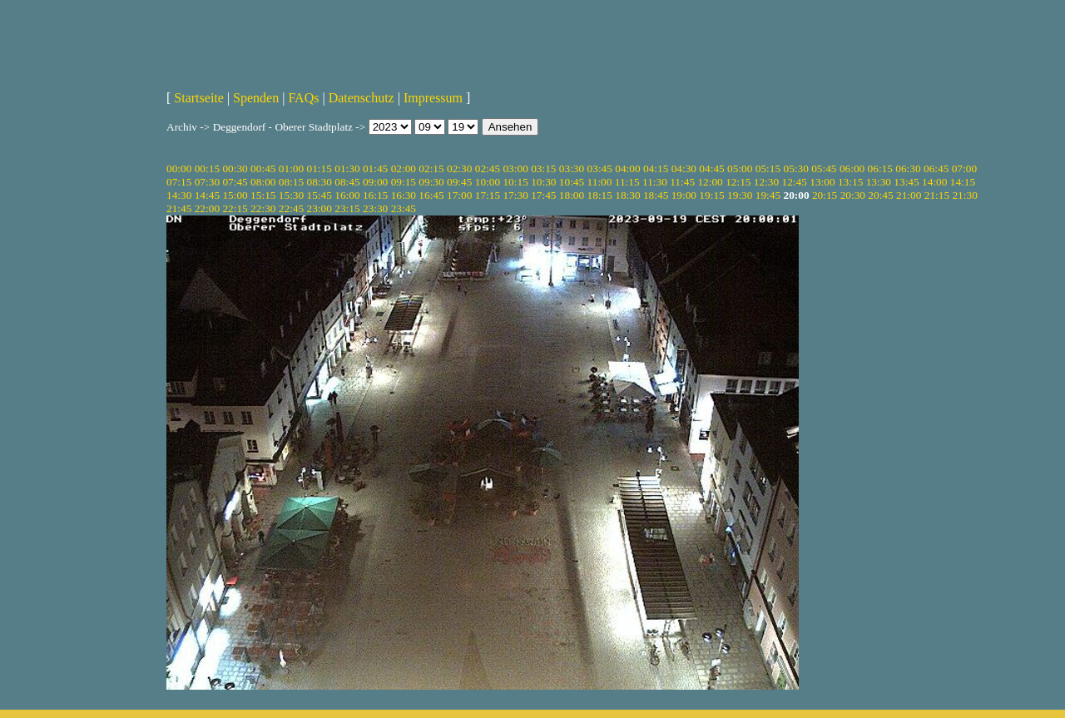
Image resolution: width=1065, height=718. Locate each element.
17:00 (459, 195)
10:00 (487, 182)
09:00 (375, 182)
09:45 (459, 182)
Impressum (433, 98)
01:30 (346, 168)
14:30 (178, 195)
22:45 (291, 208)
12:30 (766, 182)
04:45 (711, 168)
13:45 (906, 182)
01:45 (375, 168)
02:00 (403, 168)
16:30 (403, 195)
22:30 (262, 208)
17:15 (487, 195)
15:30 (291, 195)
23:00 (319, 208)
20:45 (880, 195)
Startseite (199, 98)
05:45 (823, 168)
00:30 (234, 168)
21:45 (178, 208)
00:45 (262, 168)
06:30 (907, 168)
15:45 (319, 195)
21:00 (908, 195)
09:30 (431, 182)
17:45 (543, 195)
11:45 (682, 182)
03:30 (571, 168)
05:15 (767, 168)
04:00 (627, 168)
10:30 (543, 182)
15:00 (234, 195)
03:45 (599, 168)
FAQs (303, 98)
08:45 (346, 182)
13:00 (822, 182)
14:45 (207, 195)
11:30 (654, 182)
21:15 (936, 195)
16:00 (346, 195)
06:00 (852, 168)
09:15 (403, 182)
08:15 (291, 182)
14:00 (934, 182)
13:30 (878, 182)
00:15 (207, 168)
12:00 (709, 182)
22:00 (207, 208)
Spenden (256, 98)
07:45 (234, 182)
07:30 (207, 182)
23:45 (403, 208)
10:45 (571, 182)
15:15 (262, 195)
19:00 (683, 195)
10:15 (515, 182)
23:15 (346, 208)
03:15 (543, 168)
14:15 (962, 182)
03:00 (515, 168)
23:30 (375, 208)
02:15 (431, 168)
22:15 (234, 208)
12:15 (738, 182)
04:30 (683, 168)
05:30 (795, 168)
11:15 (627, 182)
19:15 (711, 195)
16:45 (431, 195)
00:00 (178, 168)
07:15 (178, 182)
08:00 (262, 182)
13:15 (850, 182)
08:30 (319, 182)
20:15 (824, 195)
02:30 (459, 168)
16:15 (375, 195)
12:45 (794, 182)
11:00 (599, 182)
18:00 (571, 195)
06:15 (880, 168)
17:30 (515, 195)
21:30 (964, 195)
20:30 (852, 195)
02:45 (487, 168)
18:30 (627, 195)
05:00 (739, 168)
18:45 (655, 195)
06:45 (936, 168)
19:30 (739, 195)
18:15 (599, 195)
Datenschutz (361, 98)
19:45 (767, 195)
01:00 (291, 168)
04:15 (655, 168)
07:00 (964, 168)
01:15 (319, 168)
